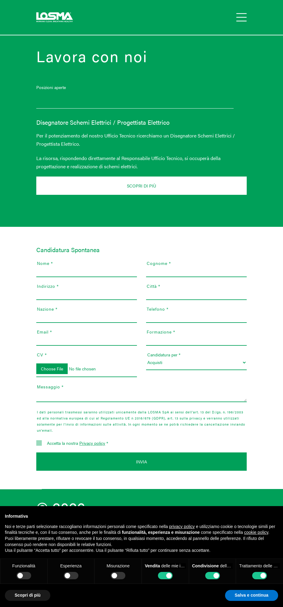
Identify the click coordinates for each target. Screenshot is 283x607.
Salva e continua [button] (251, 595)
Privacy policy (92, 443)
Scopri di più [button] (28, 595)
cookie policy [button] (256, 532)
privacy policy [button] (182, 526)
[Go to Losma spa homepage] (54, 17)
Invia (141, 462)
